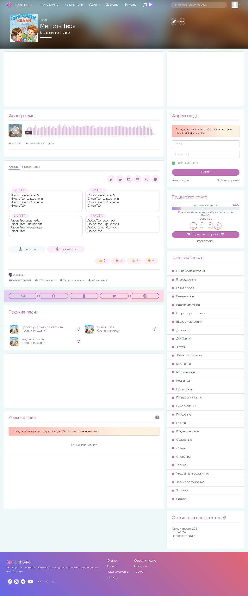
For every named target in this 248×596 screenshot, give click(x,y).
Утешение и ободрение (190, 473)
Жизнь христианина (187, 355)
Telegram (140, 571)
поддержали (205, 241)
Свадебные (182, 439)
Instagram (140, 566)
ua (46, 581)
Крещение (181, 364)
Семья (178, 448)
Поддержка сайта (118, 571)
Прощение (181, 414)
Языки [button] (93, 4)
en (53, 581)
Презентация (31, 166)
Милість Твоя (105, 327)
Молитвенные (183, 372)
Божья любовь (183, 288)
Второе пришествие (188, 313)
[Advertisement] (84, 79)
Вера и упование (186, 305)
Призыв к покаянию (187, 397)
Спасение (181, 456)
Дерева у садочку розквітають (42, 327)
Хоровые (180, 490)
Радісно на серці (33, 339)
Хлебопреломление (188, 482)
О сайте (112, 566)
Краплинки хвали (55, 33)
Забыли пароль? (228, 180)
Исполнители (74, 4)
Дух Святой (181, 338)
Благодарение (184, 279)
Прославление (184, 406)
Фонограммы (49, 4)
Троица (179, 465)
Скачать (27, 249)
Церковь (179, 499)
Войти (205, 172)
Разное (179, 423)
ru (39, 581)
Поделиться (65, 249)
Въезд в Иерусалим (187, 321)
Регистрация (180, 180)
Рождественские (185, 431)
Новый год (181, 380)
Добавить (112, 4)
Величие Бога (183, 296)
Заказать (130, 4)
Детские (180, 330)
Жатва (178, 347)
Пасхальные (182, 389)
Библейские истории (188, 271)
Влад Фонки (17, 275)
